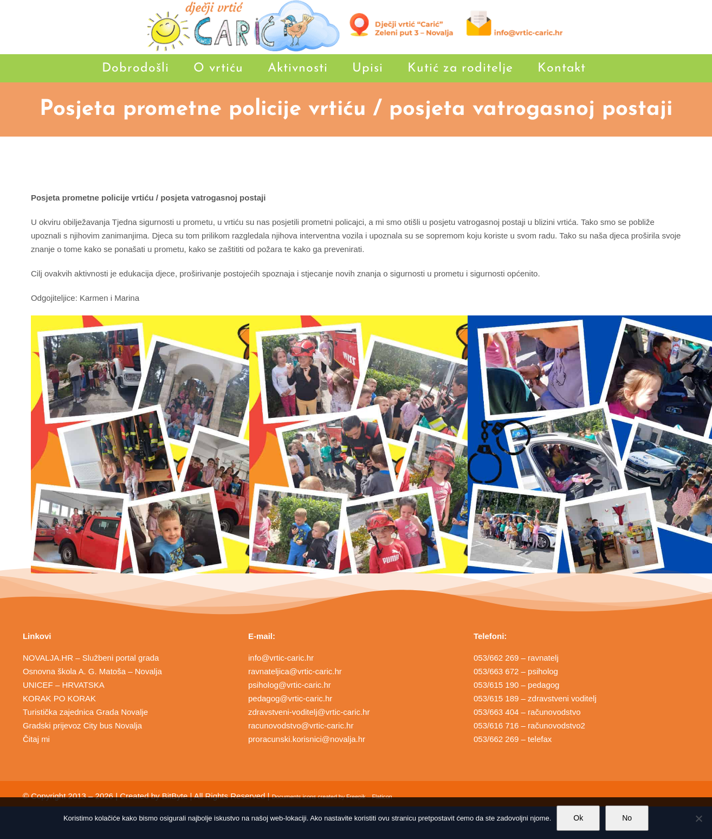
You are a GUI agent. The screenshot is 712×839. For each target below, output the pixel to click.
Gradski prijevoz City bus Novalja (82, 725)
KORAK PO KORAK (59, 698)
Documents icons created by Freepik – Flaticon (332, 796)
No (627, 818)
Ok (578, 818)
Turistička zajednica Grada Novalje (85, 712)
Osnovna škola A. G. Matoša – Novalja (92, 671)
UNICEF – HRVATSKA (64, 684)
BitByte (175, 796)
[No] (698, 818)
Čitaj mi (36, 739)
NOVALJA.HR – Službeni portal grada (91, 657)
